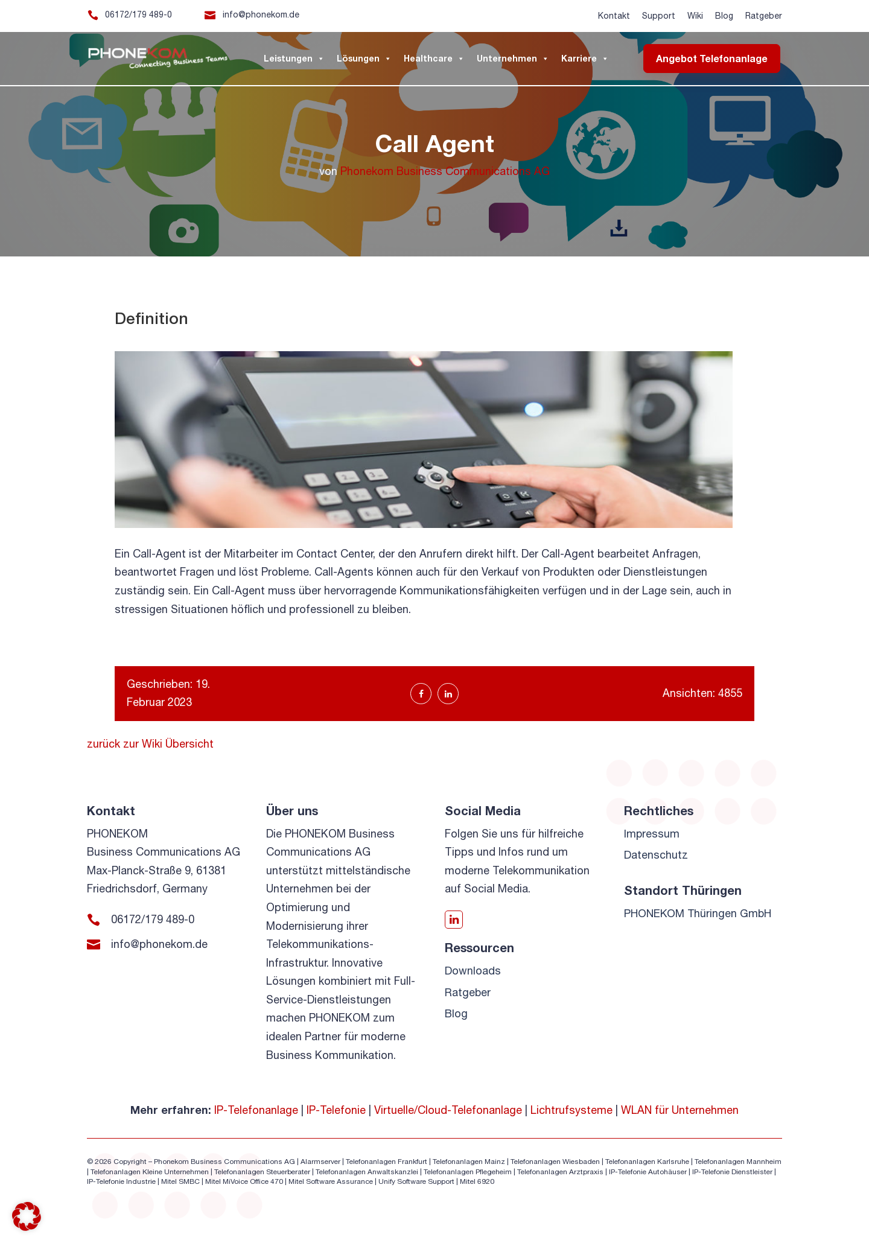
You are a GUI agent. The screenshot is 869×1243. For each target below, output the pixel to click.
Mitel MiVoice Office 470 (244, 1181)
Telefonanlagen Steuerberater (262, 1172)
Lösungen (364, 58)
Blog (724, 16)
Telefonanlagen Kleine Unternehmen (150, 1172)
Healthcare (434, 58)
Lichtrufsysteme (571, 1110)
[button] (26, 1216)
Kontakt (614, 16)
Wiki (695, 16)
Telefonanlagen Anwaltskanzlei (367, 1172)
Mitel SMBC (180, 1181)
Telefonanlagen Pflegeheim (468, 1172)
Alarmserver (320, 1161)
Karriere (585, 58)
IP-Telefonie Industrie (121, 1181)
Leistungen (294, 58)
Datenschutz (656, 854)
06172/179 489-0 (138, 14)
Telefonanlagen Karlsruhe (647, 1161)
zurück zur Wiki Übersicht (150, 743)
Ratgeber (763, 16)
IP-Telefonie (336, 1110)
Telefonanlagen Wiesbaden (555, 1161)
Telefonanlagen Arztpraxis (560, 1172)
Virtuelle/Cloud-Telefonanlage (448, 1110)
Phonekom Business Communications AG (445, 171)
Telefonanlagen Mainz (469, 1161)
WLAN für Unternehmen (680, 1110)
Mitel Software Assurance (330, 1181)
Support (658, 16)
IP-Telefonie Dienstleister (732, 1172)
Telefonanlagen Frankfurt (386, 1161)
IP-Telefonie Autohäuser (648, 1172)
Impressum (652, 833)
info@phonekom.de (261, 14)
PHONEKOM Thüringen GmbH (698, 913)
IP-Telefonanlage (256, 1110)
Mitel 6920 (477, 1181)
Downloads (473, 970)
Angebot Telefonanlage (712, 58)
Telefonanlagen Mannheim (738, 1161)
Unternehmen (513, 58)
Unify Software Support (416, 1181)
